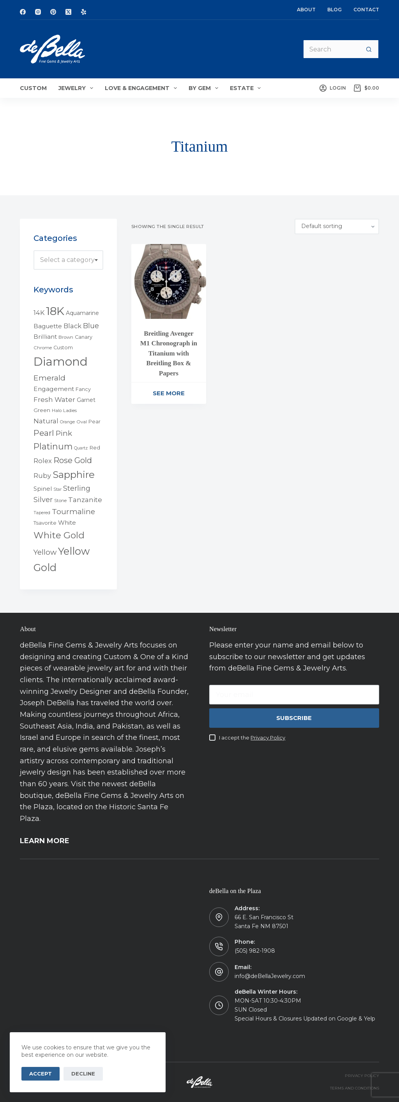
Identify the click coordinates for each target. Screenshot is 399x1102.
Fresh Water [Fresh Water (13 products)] (54, 399)
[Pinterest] (53, 12)
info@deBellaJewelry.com (270, 976)
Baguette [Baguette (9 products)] (48, 326)
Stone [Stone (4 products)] (60, 500)
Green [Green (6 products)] (42, 410)
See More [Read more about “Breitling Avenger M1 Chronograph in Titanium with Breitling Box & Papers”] (169, 393)
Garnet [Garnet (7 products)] (86, 399)
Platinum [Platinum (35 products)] (53, 446)
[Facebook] (23, 12)
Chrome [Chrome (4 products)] (43, 347)
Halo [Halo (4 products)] (57, 410)
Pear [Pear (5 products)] (94, 422)
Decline (83, 1073)
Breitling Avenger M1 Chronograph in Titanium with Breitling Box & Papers (168, 353)
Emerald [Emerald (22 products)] (49, 377)
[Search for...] (331, 49)
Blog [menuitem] (334, 9)
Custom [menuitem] (33, 88)
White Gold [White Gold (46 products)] (59, 535)
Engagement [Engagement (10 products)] (54, 389)
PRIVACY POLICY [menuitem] (362, 1075)
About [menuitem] (306, 9)
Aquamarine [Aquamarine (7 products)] (82, 313)
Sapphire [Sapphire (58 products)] (74, 474)
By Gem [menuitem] (205, 88)
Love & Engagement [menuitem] (142, 88)
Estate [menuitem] (247, 88)
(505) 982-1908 (255, 950)
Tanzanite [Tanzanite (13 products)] (85, 500)
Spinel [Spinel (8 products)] (43, 488)
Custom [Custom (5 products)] (63, 347)
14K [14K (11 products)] (39, 313)
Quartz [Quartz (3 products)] (81, 448)
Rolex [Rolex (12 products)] (43, 461)
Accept (40, 1073)
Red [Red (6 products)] (94, 447)
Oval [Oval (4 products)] (81, 422)
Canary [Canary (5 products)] (83, 337)
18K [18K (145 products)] (55, 311)
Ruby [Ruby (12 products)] (42, 475)
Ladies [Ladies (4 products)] (70, 410)
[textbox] (68, 260)
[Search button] (369, 49)
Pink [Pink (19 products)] (64, 433)
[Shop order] (337, 226)
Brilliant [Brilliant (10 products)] (45, 336)
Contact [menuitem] (366, 9)
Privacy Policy (268, 737)
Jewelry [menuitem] (77, 88)
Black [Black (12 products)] (72, 326)
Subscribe (294, 718)
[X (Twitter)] (68, 12)
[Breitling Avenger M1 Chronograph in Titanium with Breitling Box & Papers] (168, 281)
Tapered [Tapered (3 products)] (42, 512)
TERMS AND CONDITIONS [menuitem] (354, 1088)
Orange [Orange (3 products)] (67, 422)
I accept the (252, 737)
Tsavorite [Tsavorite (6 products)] (45, 523)
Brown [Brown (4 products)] (65, 337)
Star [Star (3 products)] (57, 489)
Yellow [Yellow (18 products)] (45, 552)
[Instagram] (38, 12)
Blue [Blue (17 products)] (91, 325)
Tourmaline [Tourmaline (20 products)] (73, 511)
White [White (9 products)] (67, 522)
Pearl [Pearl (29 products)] (44, 433)
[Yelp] (84, 12)
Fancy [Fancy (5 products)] (83, 389)
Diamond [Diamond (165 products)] (61, 361)
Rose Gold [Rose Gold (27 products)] (72, 460)
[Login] (333, 88)
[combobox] (68, 260)
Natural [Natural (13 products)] (46, 421)
